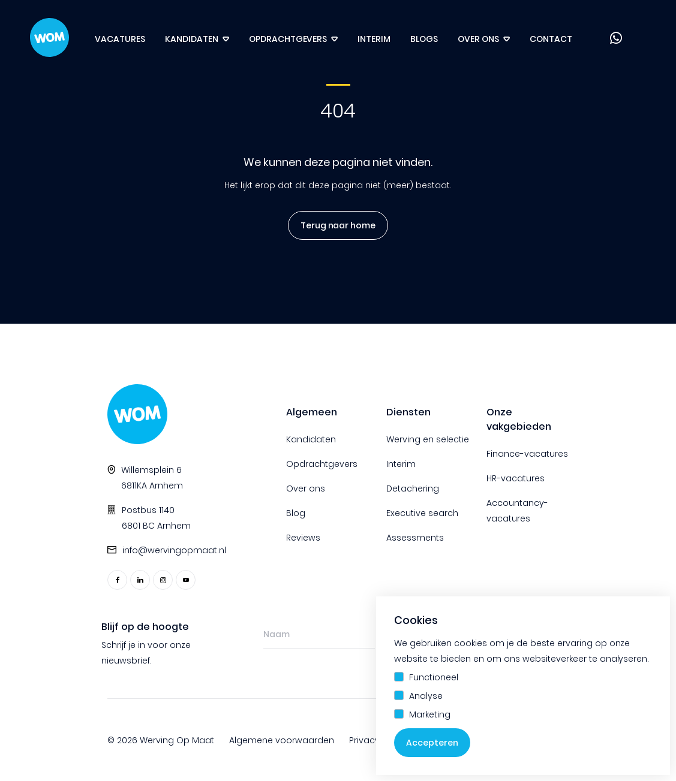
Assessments (415, 538)
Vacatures (120, 39)
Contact (551, 39)
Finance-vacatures (527, 454)
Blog (295, 513)
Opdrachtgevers (288, 39)
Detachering (412, 488)
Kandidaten (191, 39)
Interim (373, 39)
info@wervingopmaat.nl (174, 550)
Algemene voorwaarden (281, 740)
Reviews (303, 538)
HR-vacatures (515, 478)
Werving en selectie (427, 439)
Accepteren (432, 743)
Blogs (424, 39)
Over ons (478, 39)
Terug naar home (333, 225)
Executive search (422, 513)
